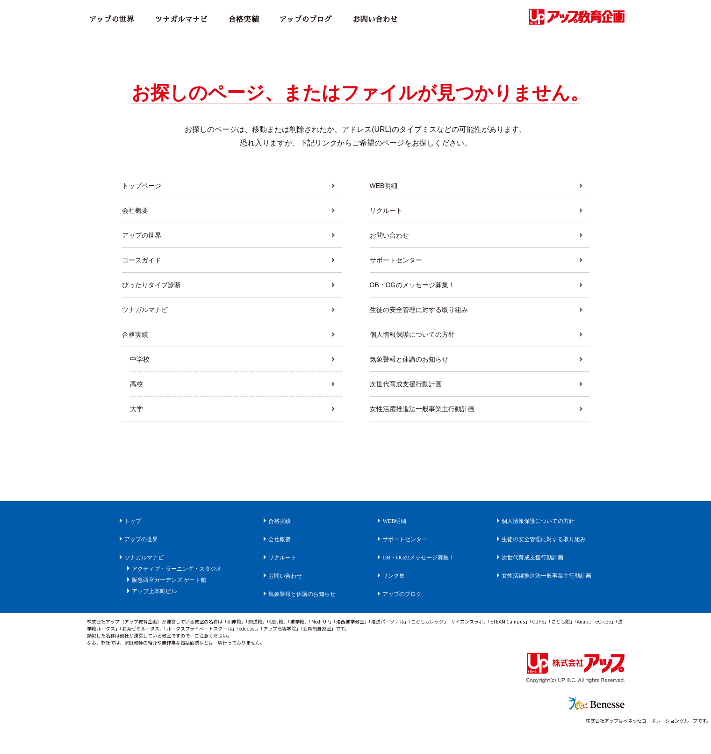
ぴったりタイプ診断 (155, 291)
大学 (137, 422)
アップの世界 (111, 19)
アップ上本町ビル (129, 616)
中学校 (141, 370)
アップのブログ (306, 19)
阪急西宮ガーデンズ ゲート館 (148, 605)
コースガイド (144, 265)
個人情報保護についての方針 (418, 344)
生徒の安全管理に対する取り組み (426, 317)
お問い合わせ (375, 19)
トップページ (144, 186)
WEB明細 (386, 186)
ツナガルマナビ (181, 19)
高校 (137, 396)
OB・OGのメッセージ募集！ (418, 291)
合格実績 (244, 19)
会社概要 (137, 213)
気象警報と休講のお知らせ (415, 370)
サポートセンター (400, 265)
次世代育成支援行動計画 (411, 396)
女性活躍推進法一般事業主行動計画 (429, 422)
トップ (103, 534)
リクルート (388, 213)
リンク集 (397, 600)
